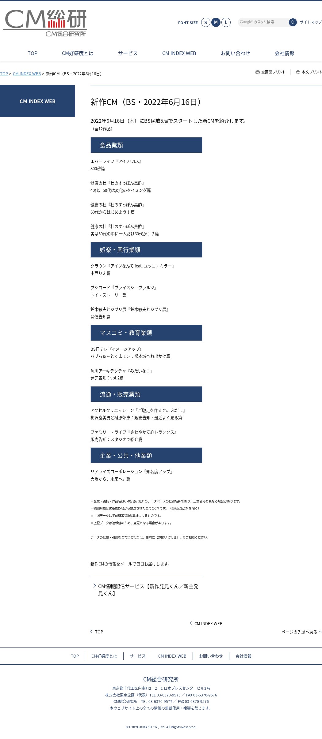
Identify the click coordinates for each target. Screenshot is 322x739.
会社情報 (243, 656)
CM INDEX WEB (27, 74)
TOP (4, 74)
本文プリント (306, 72)
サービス (138, 656)
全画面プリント (272, 72)
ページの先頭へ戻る (299, 632)
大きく (226, 22)
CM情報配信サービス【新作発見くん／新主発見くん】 (148, 589)
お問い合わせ (211, 656)
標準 (215, 22)
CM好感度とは (104, 656)
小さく (205, 22)
